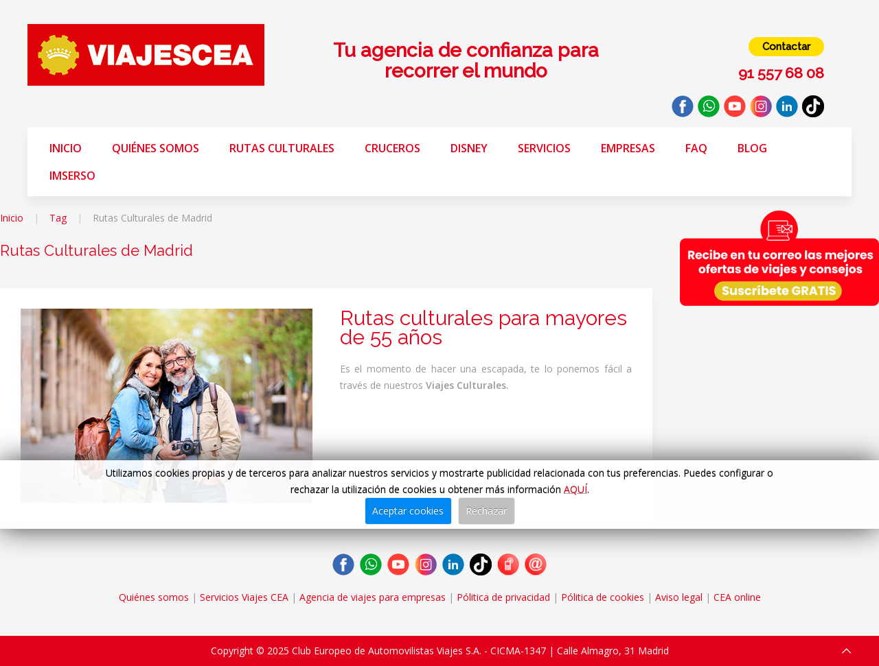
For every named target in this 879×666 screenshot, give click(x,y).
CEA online (737, 597)
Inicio (65, 148)
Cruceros (392, 148)
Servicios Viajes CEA (244, 597)
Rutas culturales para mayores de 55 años (483, 327)
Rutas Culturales (281, 148)
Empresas (628, 148)
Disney (469, 148)
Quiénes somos (155, 148)
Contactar (786, 46)
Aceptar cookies (408, 510)
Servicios (544, 148)
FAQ (696, 148)
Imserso (72, 175)
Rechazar (486, 510)
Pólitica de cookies (602, 597)
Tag (58, 217)
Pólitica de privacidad (503, 597)
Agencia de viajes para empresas (372, 597)
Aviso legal (679, 597)
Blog (752, 148)
